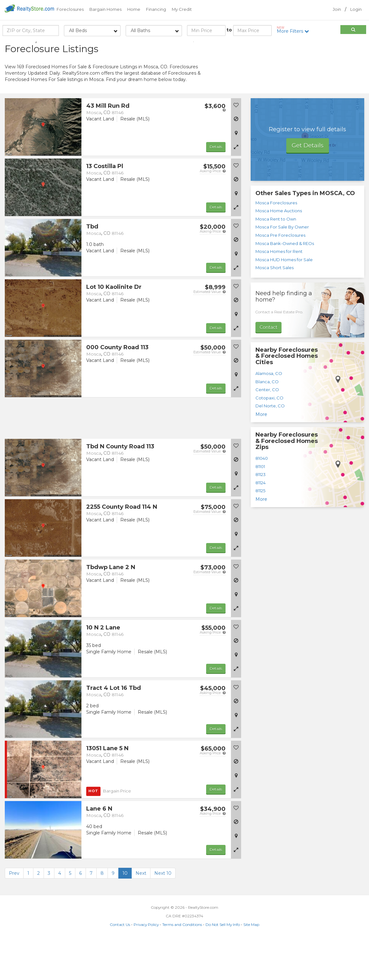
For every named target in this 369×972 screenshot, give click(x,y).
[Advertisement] (308, 87)
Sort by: (313, 47)
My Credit (182, 9)
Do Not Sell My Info (222, 956)
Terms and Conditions (182, 956)
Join (337, 9)
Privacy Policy (146, 956)
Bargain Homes (105, 9)
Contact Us (120, 956)
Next (141, 905)
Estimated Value (209, 324)
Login (356, 9)
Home (133, 9)
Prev (14, 905)
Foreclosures (70, 9)
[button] (236, 178)
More (261, 446)
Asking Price (213, 203)
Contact (268, 359)
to (229, 30)
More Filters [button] (295, 30)
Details (216, 178)
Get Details (308, 177)
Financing (156, 9)
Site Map (251, 956)
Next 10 (162, 905)
